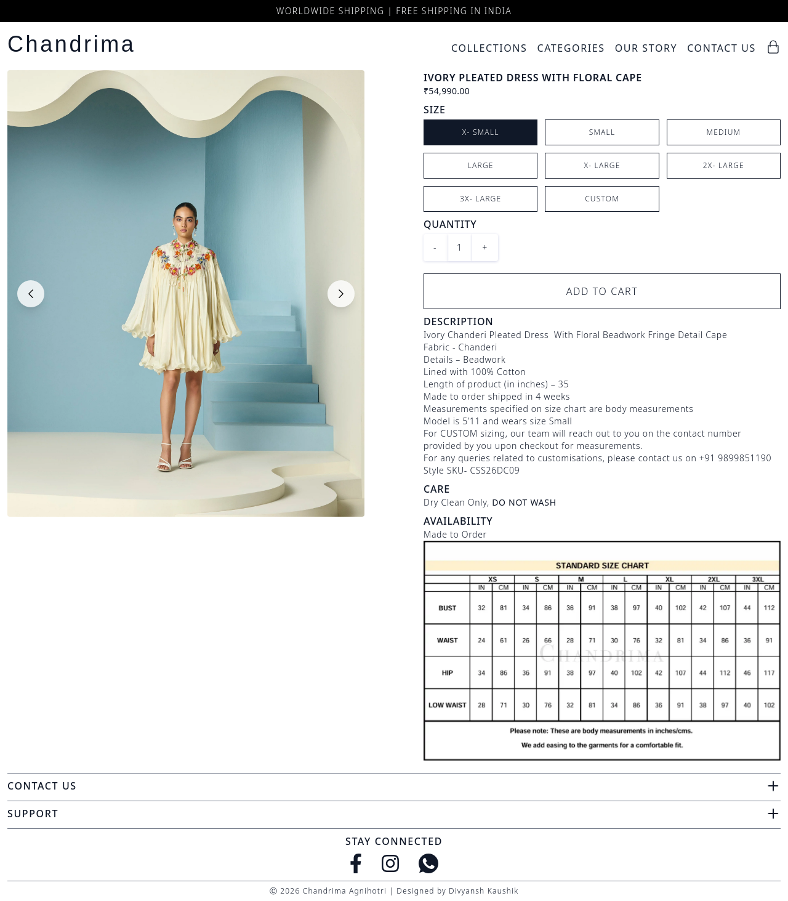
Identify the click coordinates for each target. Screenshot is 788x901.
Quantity (450, 224)
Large (481, 165)
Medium (723, 132)
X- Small (480, 132)
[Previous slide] (30, 293)
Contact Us (721, 48)
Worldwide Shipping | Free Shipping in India (394, 11)
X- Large (602, 165)
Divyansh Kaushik (483, 891)
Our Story (646, 48)
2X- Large (723, 165)
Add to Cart (602, 291)
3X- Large (480, 198)
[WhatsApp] (428, 863)
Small (602, 132)
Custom (602, 198)
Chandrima (71, 44)
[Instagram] (390, 863)
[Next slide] (341, 293)
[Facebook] (356, 863)
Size (435, 109)
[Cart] (773, 46)
